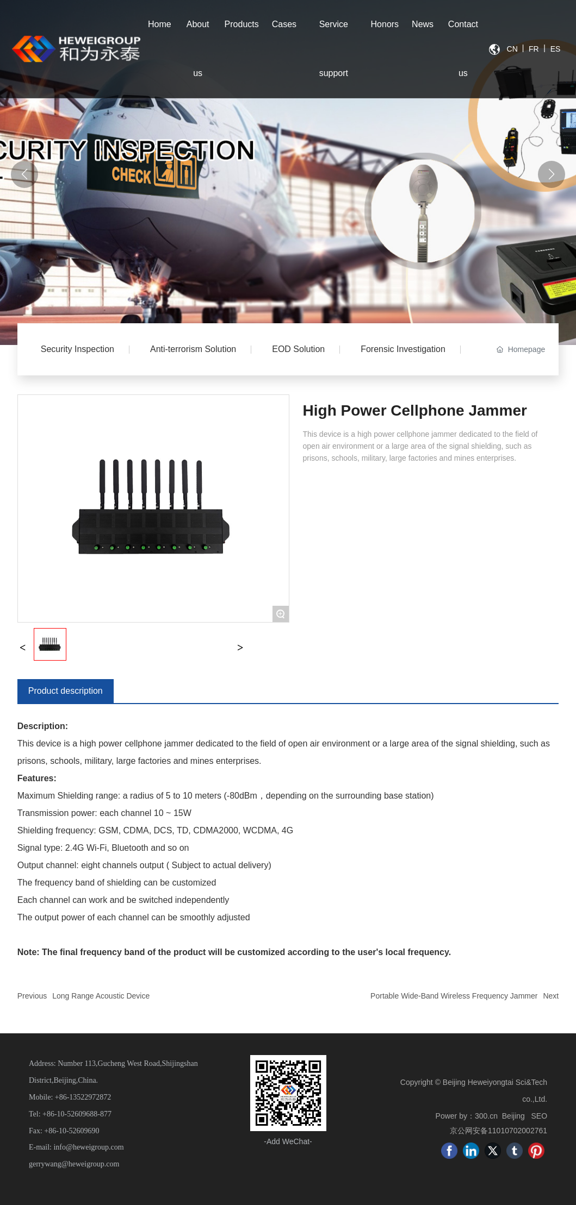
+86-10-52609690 (71, 1131)
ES (555, 49)
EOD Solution (298, 349)
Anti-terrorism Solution (193, 349)
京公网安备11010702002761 (498, 1130)
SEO (539, 1116)
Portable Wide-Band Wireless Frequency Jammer (453, 995)
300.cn (486, 1116)
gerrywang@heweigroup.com (74, 1164)
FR (534, 49)
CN (512, 49)
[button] (551, 174)
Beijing (513, 1116)
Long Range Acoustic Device (101, 995)
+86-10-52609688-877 (77, 1114)
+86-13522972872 (83, 1097)
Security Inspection (77, 349)
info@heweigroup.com (88, 1147)
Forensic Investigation (403, 349)
